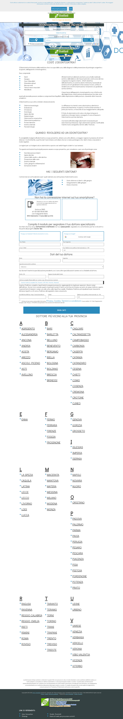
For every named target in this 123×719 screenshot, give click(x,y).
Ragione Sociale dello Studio (55, 274)
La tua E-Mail (22, 248)
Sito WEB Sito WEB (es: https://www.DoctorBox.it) (31, 294)
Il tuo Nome (22, 242)
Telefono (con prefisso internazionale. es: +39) (89, 294)
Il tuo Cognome (67, 242)
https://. (61, 701)
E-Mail (49, 294)
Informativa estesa (59, 9)
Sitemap (24, 716)
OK (71, 9)
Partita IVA (22, 274)
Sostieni (61, 16)
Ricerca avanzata (36, 44)
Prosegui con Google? (69, 234)
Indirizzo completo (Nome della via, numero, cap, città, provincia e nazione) (38, 280)
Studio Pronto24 (78, 694)
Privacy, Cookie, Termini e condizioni (56, 300)
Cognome (65, 258)
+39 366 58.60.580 (41, 211)
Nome (20, 258)
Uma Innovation (37, 692)
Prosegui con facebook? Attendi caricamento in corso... (35, 234)
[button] (83, 237)
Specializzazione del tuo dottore (27, 264)
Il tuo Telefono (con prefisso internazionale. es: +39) (76, 248)
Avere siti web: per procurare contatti (62, 716)
